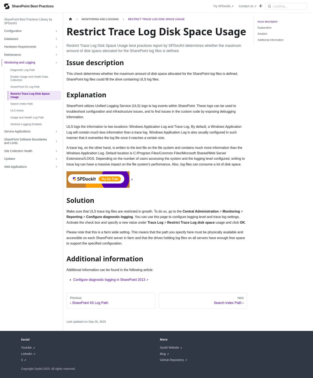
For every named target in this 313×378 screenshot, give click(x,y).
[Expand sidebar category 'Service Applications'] (56, 131)
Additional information (270, 39)
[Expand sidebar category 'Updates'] (56, 159)
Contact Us (246, 6)
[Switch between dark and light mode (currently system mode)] (261, 6)
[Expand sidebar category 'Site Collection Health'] (56, 151)
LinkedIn (26, 354)
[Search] (286, 6)
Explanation (264, 27)
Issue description (267, 21)
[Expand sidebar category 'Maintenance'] (56, 54)
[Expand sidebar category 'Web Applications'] (56, 166)
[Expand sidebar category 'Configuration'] (56, 31)
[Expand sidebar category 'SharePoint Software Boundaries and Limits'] (56, 141)
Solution (262, 33)
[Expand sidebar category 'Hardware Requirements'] (56, 46)
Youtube (26, 347)
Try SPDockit (221, 6)
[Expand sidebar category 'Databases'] (56, 39)
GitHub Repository (172, 360)
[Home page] (70, 19)
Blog (163, 354)
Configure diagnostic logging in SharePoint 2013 (109, 280)
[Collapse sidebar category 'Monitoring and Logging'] (56, 62)
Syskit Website (169, 347)
